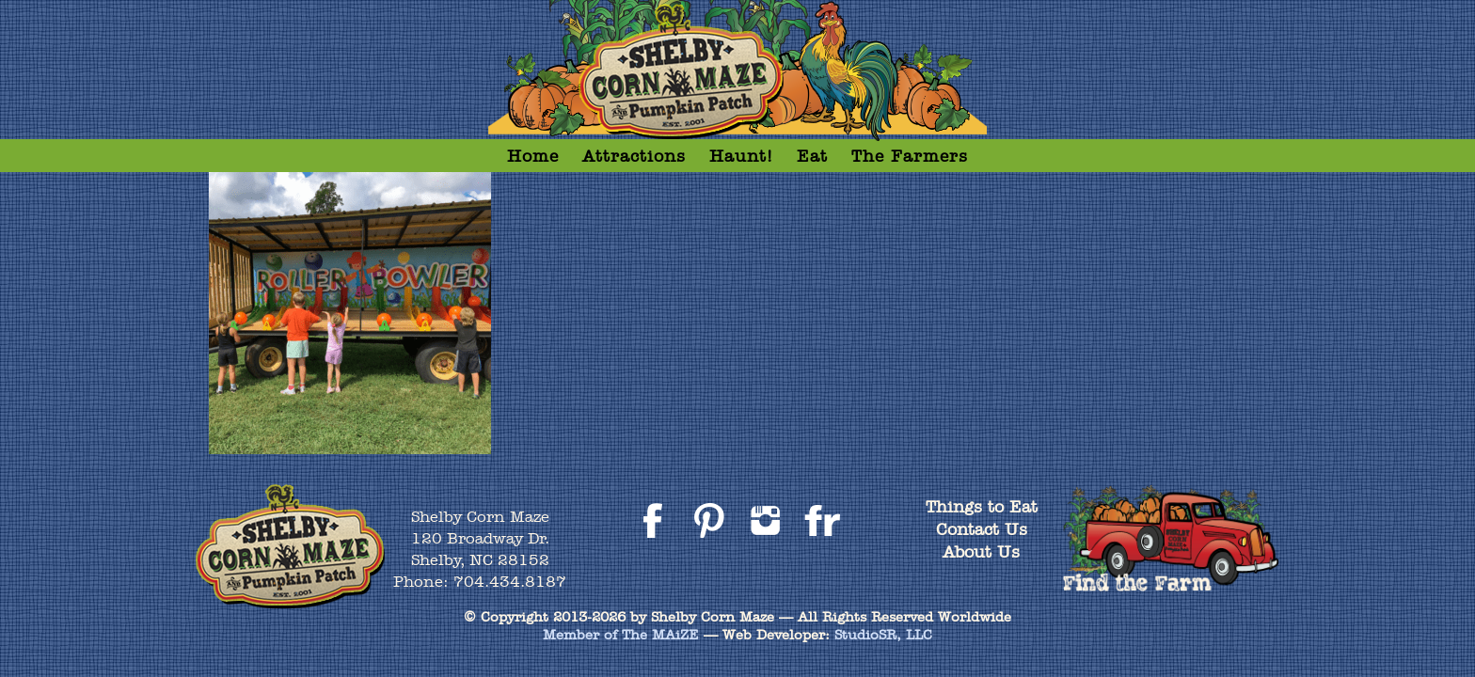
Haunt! (741, 155)
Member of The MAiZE (621, 634)
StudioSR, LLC (883, 634)
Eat (812, 155)
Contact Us (981, 529)
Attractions (634, 155)
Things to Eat (982, 506)
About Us (981, 551)
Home (533, 155)
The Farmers (909, 155)
